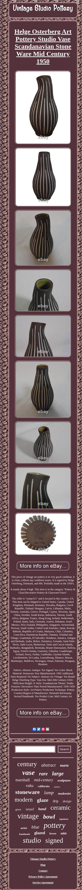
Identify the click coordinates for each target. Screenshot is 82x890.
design (67, 801)
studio (32, 840)
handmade (24, 834)
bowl (49, 816)
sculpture (64, 780)
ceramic (61, 807)
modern (24, 799)
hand (42, 809)
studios (57, 787)
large (58, 773)
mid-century (43, 780)
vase (28, 772)
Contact (42, 870)
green (18, 809)
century (27, 763)
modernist (64, 793)
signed (54, 840)
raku (29, 785)
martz (64, 765)
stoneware (27, 792)
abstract (48, 765)
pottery (54, 825)
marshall (22, 780)
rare (43, 773)
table (64, 833)
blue (35, 827)
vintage (28, 816)
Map (43, 864)
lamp (49, 792)
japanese (63, 819)
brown (52, 833)
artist (24, 828)
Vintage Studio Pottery (43, 858)
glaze (42, 800)
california (43, 786)
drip (55, 801)
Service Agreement (42, 882)
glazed (39, 833)
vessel (30, 809)
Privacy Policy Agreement (42, 876)
